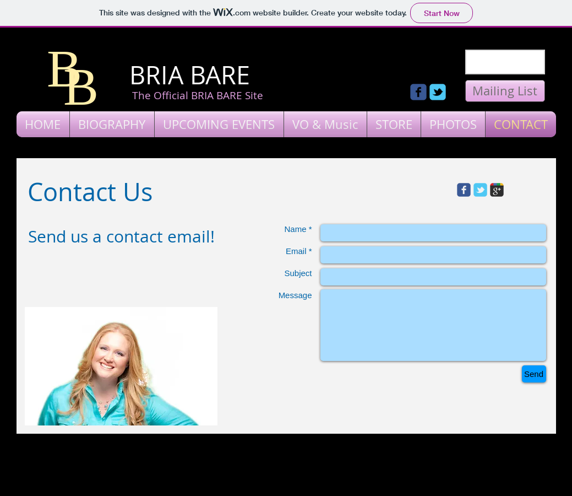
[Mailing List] (505, 91)
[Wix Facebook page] (418, 92)
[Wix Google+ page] (497, 190)
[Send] (534, 373)
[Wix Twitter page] (437, 92)
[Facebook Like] (380, 69)
